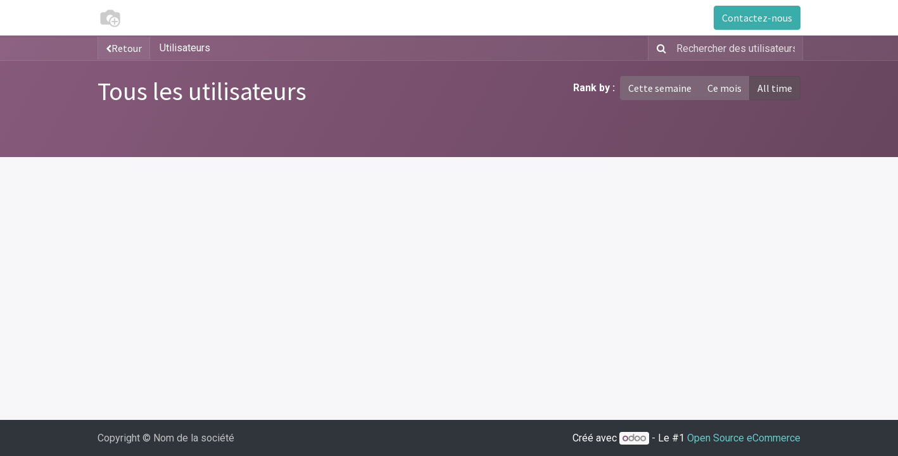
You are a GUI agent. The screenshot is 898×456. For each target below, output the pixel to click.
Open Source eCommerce (743, 438)
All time (774, 88)
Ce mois (724, 88)
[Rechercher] (658, 48)
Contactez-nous (757, 17)
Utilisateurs (185, 48)
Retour (124, 48)
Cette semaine (660, 88)
